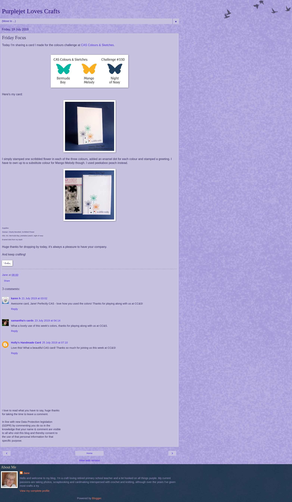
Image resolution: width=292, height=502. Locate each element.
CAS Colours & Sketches (97, 45)
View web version (89, 460)
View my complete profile (35, 490)
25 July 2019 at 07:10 (55, 342)
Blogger (96, 498)
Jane (26, 473)
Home (89, 453)
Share (7, 281)
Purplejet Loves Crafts (31, 11)
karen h (16, 298)
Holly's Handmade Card (26, 342)
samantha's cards (22, 320)
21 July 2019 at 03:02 (34, 298)
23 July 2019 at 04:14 (47, 320)
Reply (14, 309)
